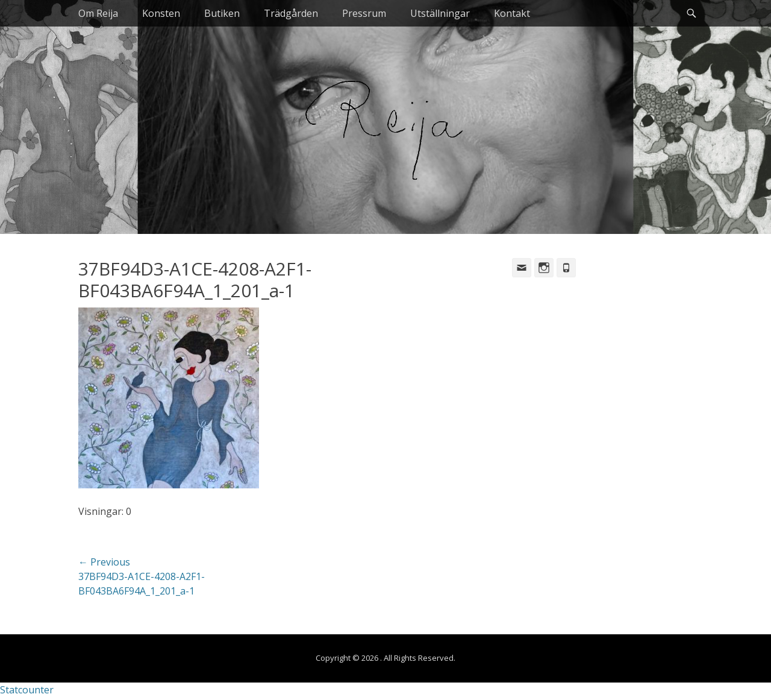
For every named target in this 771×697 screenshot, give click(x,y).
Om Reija (98, 13)
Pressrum (364, 13)
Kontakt (512, 13)
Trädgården (291, 13)
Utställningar (440, 13)
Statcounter (27, 689)
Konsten (161, 13)
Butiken (222, 13)
